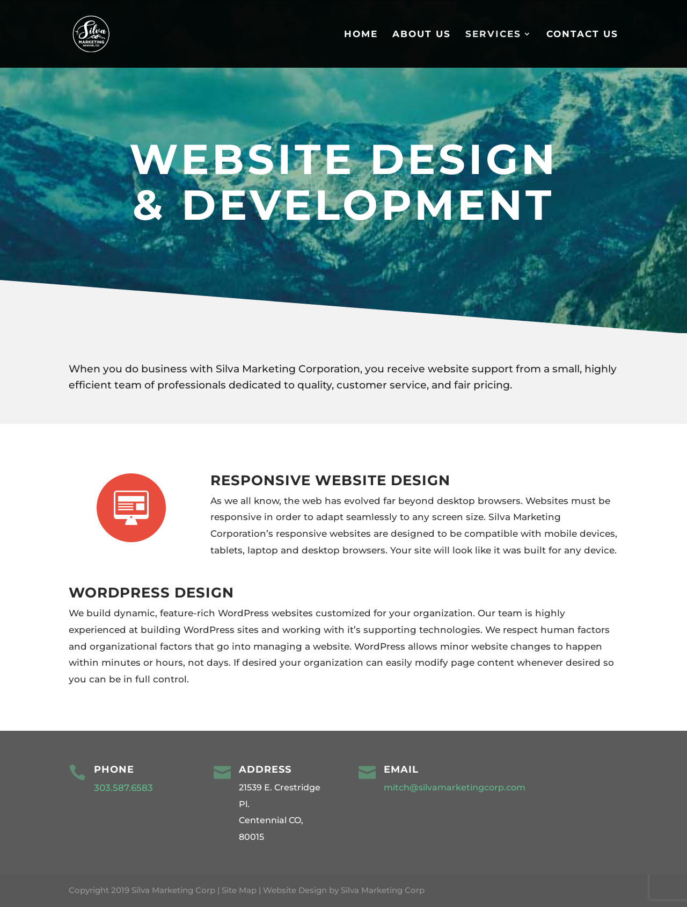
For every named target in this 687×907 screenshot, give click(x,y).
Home (361, 34)
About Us (421, 34)
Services (493, 34)
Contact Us (582, 34)
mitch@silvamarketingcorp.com (454, 787)
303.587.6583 (125, 787)
